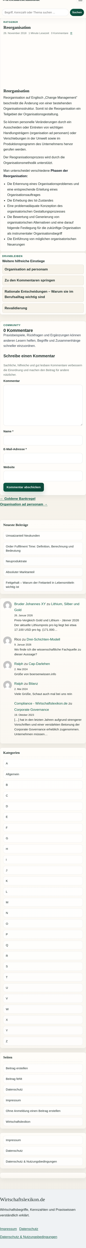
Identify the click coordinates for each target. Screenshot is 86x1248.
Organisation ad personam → (24, 504)
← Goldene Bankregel (17, 499)
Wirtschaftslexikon (18, 1121)
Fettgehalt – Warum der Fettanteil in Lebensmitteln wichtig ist (40, 584)
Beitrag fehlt (14, 1078)
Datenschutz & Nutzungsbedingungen (31, 1161)
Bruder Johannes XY (30, 604)
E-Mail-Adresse (15, 449)
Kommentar (11, 381)
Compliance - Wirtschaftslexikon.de (40, 703)
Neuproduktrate (16, 561)
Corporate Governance (31, 710)
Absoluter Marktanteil (20, 572)
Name (8, 431)
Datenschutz (14, 1089)
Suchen (77, 12)
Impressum (13, 1100)
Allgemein (12, 774)
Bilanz (33, 684)
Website (9, 467)
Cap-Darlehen (39, 664)
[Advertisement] (43, 62)
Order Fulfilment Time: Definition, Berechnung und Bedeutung (40, 548)
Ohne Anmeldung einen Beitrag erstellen (33, 1110)
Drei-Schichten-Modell (43, 639)
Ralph (18, 664)
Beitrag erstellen (17, 1068)
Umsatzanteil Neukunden (23, 535)
